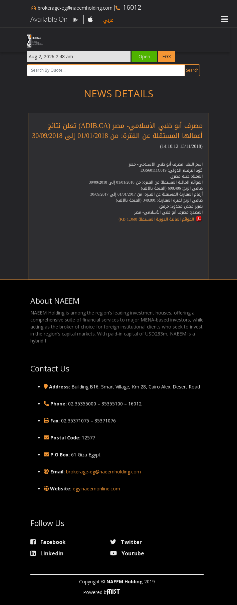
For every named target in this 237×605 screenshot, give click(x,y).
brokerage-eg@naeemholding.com (75, 8)
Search (196, 70)
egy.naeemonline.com (96, 488)
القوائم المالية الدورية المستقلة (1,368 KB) (156, 219)
